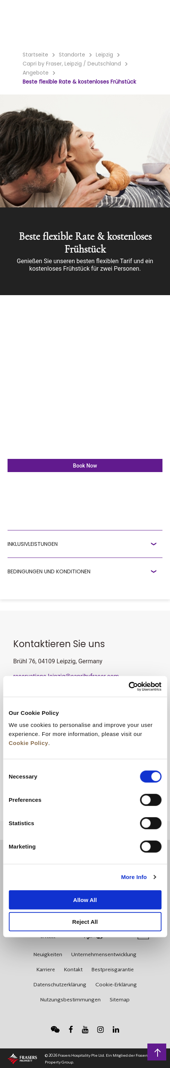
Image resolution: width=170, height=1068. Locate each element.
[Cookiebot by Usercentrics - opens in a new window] (128, 686)
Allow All (85, 899)
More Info (134, 877)
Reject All (85, 922)
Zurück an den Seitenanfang (158, 1052)
